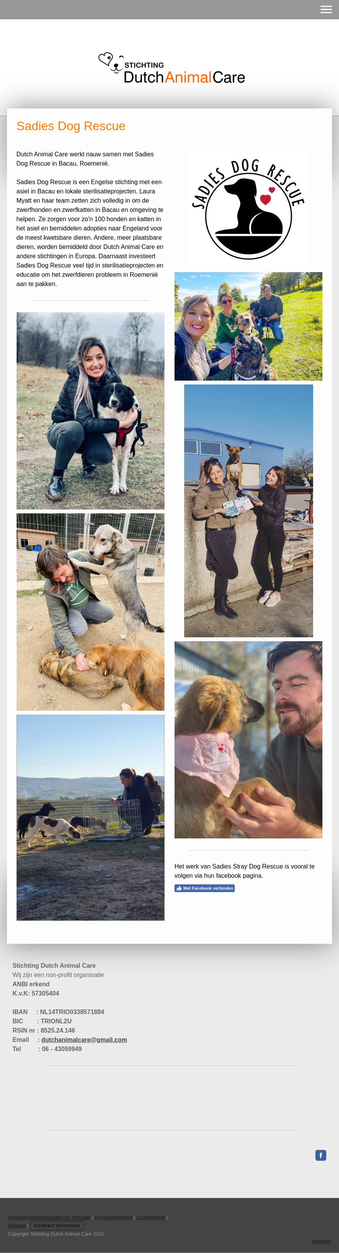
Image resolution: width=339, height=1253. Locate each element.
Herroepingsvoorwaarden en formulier (49, 1217)
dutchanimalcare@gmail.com (84, 1039)
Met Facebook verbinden (204, 888)
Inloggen (321, 1241)
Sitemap (17, 1225)
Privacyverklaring (113, 1217)
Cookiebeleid (150, 1217)
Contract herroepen (57, 1225)
